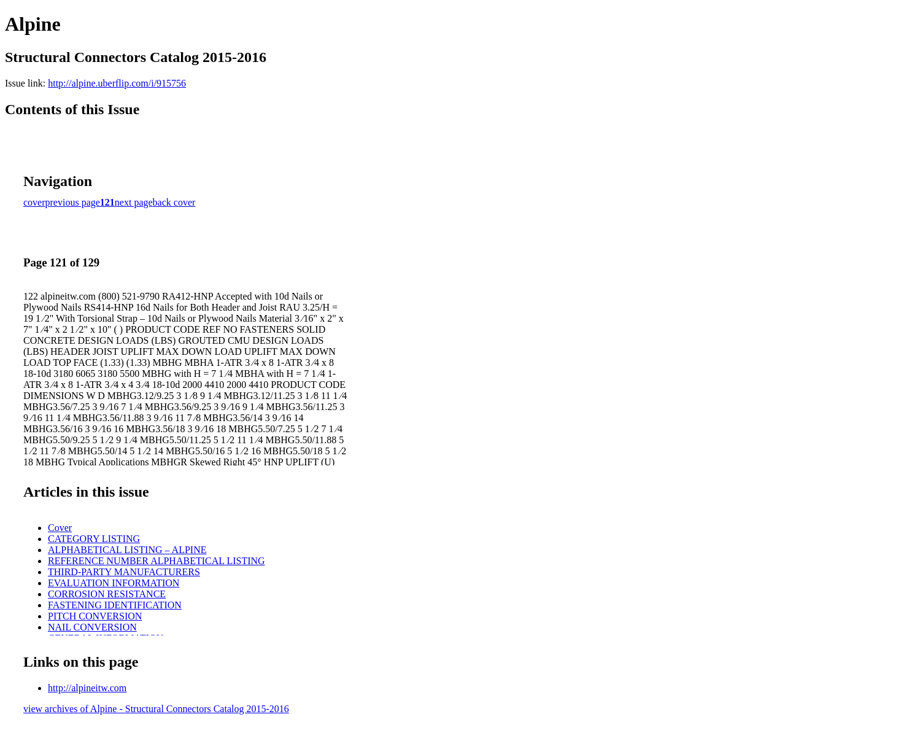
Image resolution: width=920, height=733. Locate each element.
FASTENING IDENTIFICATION (115, 605)
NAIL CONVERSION (92, 627)
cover (34, 202)
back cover (174, 202)
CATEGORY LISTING (94, 538)
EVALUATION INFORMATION (113, 583)
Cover (60, 527)
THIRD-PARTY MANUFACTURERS (124, 572)
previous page (72, 202)
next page (134, 202)
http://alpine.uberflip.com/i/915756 (117, 83)
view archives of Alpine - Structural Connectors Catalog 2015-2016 (156, 709)
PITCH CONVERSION (95, 616)
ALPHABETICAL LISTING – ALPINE (127, 550)
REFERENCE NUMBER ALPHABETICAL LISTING (156, 561)
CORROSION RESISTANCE (107, 594)
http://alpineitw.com (87, 688)
